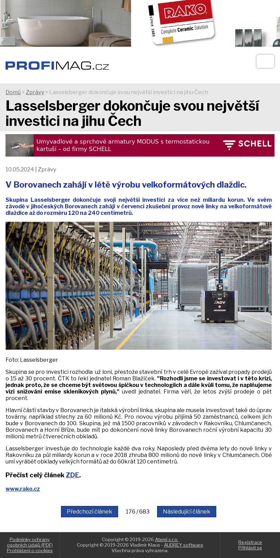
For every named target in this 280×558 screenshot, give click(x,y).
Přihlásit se (250, 547)
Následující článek (186, 511)
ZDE (72, 475)
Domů (13, 92)
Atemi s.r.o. (166, 539)
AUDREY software (183, 545)
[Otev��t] (265, 61)
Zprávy (35, 92)
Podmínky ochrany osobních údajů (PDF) (30, 542)
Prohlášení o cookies (30, 550)
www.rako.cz (23, 489)
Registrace (250, 542)
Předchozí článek (89, 511)
